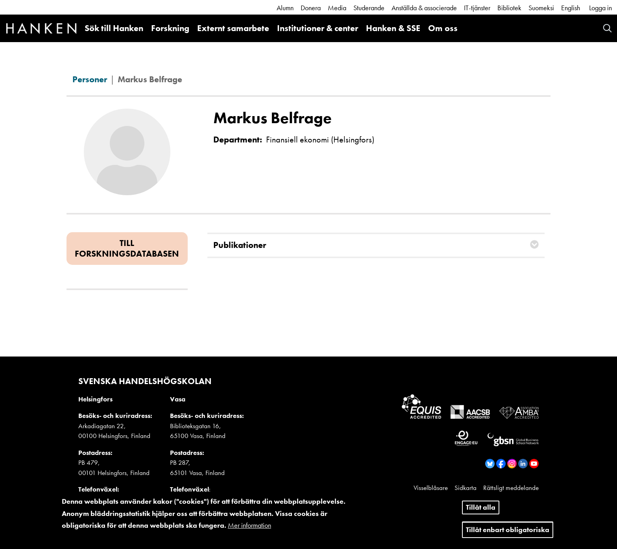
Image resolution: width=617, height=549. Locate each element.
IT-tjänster (477, 7)
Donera (311, 7)
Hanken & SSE (393, 28)
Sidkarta (465, 487)
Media (337, 7)
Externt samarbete (233, 28)
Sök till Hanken (114, 28)
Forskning (170, 28)
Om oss (443, 28)
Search (607, 28)
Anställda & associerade (424, 7)
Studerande (368, 7)
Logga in (600, 7)
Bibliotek (509, 7)
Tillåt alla (480, 509)
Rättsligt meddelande (511, 487)
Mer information (249, 527)
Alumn (285, 7)
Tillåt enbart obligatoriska (507, 531)
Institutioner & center (317, 28)
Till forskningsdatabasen (127, 248)
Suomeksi (541, 7)
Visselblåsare (431, 487)
